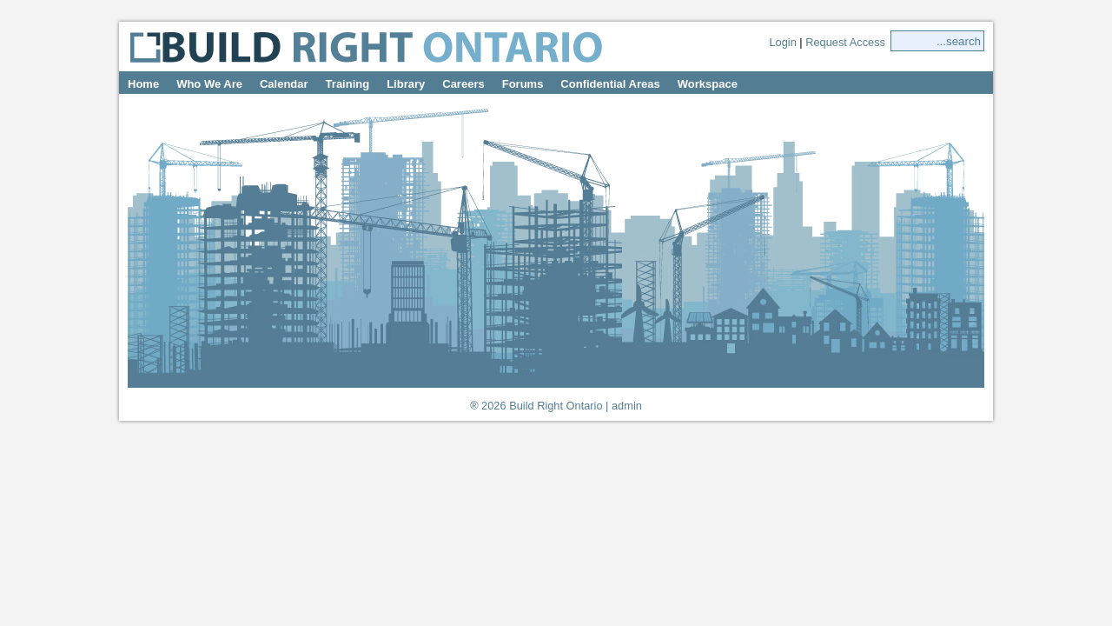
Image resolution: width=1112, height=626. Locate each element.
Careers (463, 83)
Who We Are (209, 83)
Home (143, 83)
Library (406, 83)
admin (627, 405)
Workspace (708, 83)
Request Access (845, 42)
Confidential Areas (609, 83)
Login (782, 42)
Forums (523, 83)
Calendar (284, 83)
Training (348, 83)
